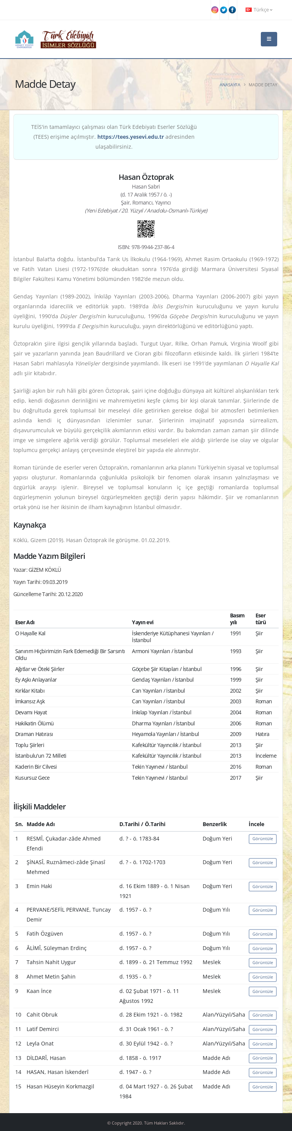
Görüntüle (262, 838)
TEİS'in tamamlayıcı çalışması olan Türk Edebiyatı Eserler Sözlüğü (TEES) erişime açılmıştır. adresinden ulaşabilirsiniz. (114, 136)
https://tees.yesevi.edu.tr (130, 136)
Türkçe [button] (259, 9)
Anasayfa (230, 84)
